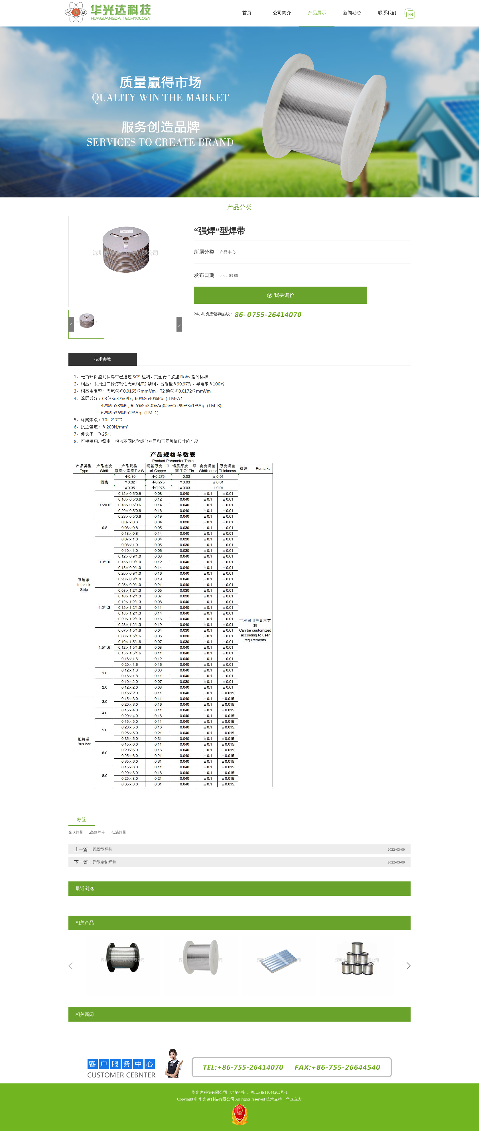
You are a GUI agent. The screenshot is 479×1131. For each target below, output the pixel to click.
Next (409, 965)
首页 (246, 12)
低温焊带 (118, 832)
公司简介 (282, 12)
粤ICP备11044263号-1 (269, 1092)
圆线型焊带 (102, 849)
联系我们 (387, 12)
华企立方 (294, 1099)
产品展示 (317, 12)
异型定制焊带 (104, 862)
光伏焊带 (75, 832)
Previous (70, 965)
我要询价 (281, 295)
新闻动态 (352, 12)
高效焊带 (97, 832)
